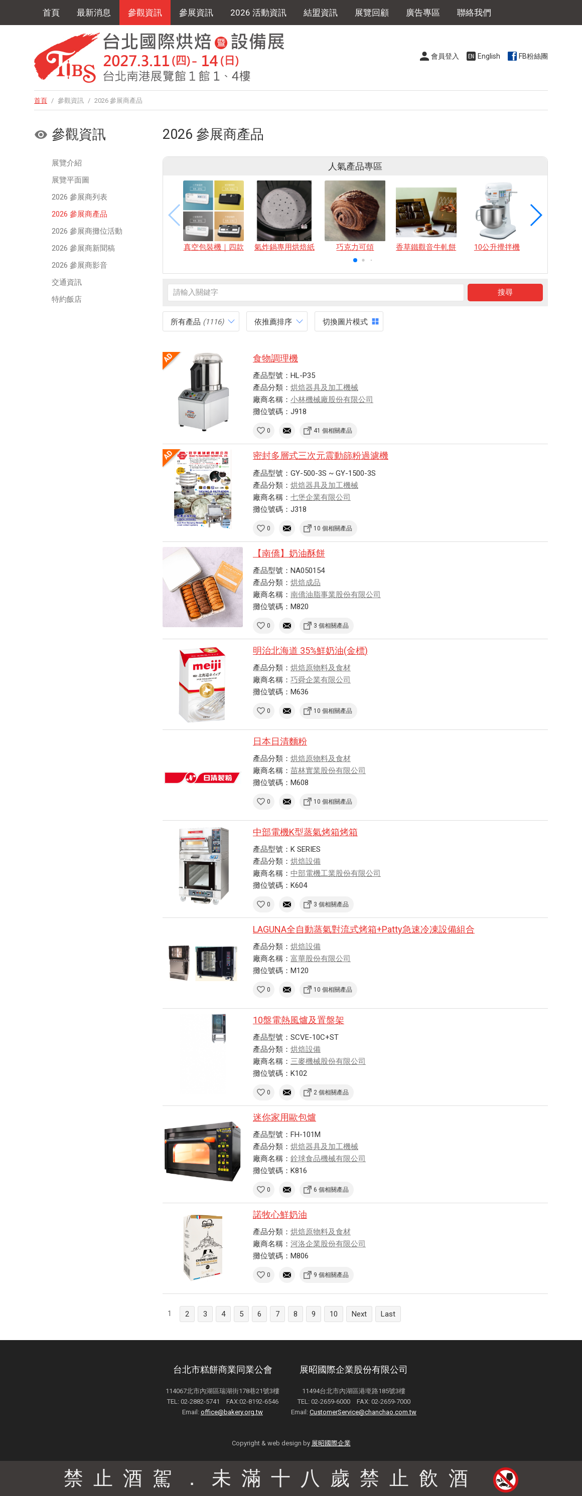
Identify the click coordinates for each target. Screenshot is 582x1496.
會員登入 (445, 56)
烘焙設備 (305, 861)
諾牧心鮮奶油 (280, 1214)
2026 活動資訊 (258, 13)
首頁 (51, 13)
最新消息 (94, 13)
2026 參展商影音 (79, 265)
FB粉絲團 (533, 56)
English (489, 56)
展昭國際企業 (331, 1443)
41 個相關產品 (333, 430)
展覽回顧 (372, 13)
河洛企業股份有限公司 (328, 1243)
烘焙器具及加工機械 (324, 387)
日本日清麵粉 (280, 741)
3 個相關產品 (331, 625)
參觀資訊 (145, 13)
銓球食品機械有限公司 (328, 1158)
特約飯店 (67, 299)
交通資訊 (67, 282)
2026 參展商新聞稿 (83, 248)
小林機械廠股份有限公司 (331, 399)
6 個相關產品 (331, 1189)
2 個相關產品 (331, 1092)
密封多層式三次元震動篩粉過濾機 (320, 455)
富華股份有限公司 (320, 958)
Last (388, 1314)
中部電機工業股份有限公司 (335, 873)
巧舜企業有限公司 (320, 679)
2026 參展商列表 (79, 197)
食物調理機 (275, 358)
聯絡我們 (474, 13)
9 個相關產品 (331, 1274)
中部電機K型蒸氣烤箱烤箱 (305, 832)
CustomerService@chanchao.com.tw (363, 1412)
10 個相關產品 (333, 528)
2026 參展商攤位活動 (87, 231)
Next (359, 1314)
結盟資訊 (321, 13)
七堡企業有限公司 (320, 497)
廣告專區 (423, 13)
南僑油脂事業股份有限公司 (335, 594)
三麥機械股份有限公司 (328, 1061)
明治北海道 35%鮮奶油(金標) (310, 650)
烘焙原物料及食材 (320, 667)
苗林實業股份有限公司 (328, 770)
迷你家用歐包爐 (284, 1117)
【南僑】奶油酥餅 (289, 553)
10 (334, 1314)
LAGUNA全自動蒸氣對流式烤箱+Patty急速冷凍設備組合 (364, 929)
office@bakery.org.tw (232, 1412)
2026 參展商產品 (79, 214)
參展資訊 (196, 13)
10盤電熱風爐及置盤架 (298, 1020)
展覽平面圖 (70, 179)
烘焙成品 (305, 582)
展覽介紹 (67, 162)
